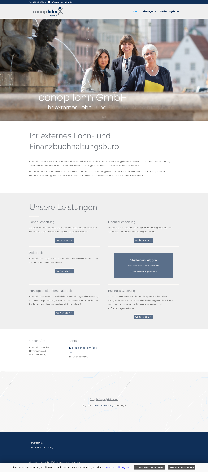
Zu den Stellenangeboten (143, 269)
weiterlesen (63, 240)
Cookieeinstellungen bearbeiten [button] (149, 467)
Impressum (37, 442)
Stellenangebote (169, 12)
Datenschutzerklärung (102, 405)
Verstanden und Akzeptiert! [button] (182, 467)
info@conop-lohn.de (61, 2)
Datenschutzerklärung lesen (118, 467)
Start (136, 12)
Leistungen (148, 12)
